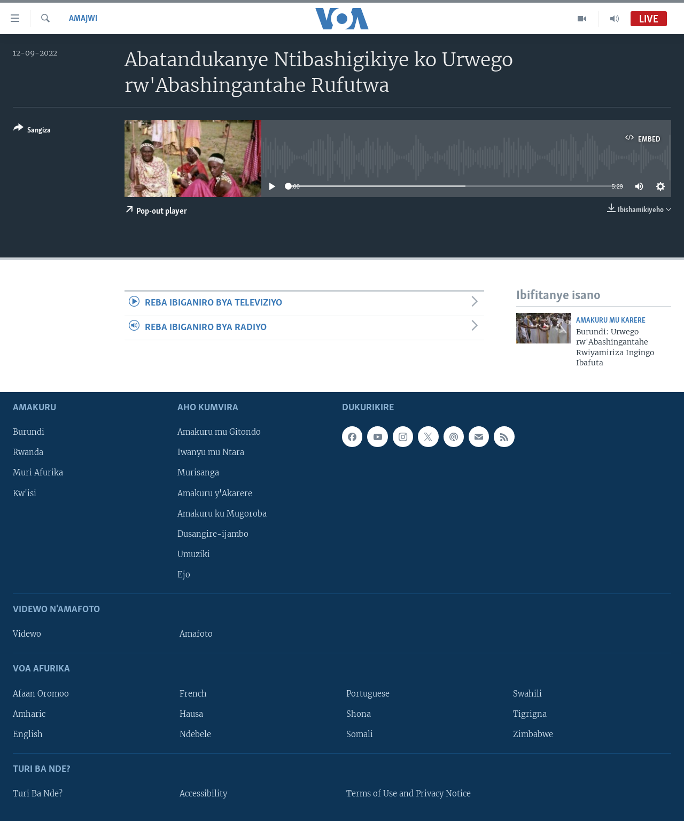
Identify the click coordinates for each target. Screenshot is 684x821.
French (193, 693)
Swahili (527, 693)
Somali (359, 734)
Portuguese (368, 693)
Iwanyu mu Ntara (210, 452)
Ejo (183, 574)
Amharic (29, 713)
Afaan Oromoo (41, 693)
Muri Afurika (38, 473)
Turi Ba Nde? (38, 794)
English (28, 734)
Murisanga (198, 473)
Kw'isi (24, 493)
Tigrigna (530, 713)
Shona (358, 713)
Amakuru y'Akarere (214, 493)
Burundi (28, 432)
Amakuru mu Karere (611, 320)
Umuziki (193, 554)
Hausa (191, 713)
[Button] (32, 131)
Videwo (27, 634)
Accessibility (203, 794)
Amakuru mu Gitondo (219, 432)
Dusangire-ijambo (212, 533)
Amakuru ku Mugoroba (222, 513)
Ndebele (195, 734)
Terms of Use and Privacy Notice (408, 794)
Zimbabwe (533, 734)
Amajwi (83, 18)
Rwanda (28, 452)
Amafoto (196, 634)
